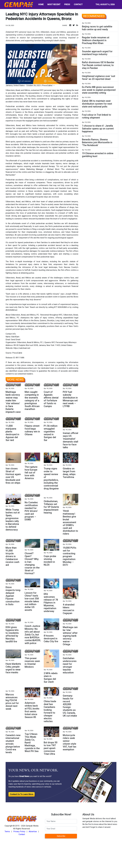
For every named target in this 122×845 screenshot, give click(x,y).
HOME (41, 4)
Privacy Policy (19, 831)
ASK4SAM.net (11, 310)
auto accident (22, 235)
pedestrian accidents (62, 93)
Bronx (36, 320)
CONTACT (78, 4)
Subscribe (61, 836)
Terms (7, 831)
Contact (22, 834)
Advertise (33, 831)
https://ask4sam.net (21, 348)
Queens (18, 112)
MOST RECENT (53, 4)
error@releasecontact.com (26, 368)
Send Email (15, 339)
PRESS (67, 4)
